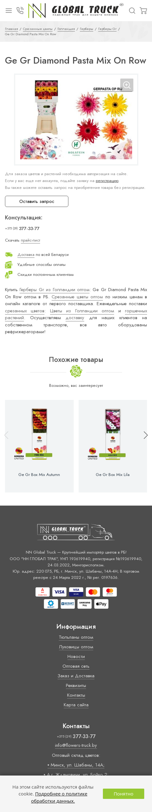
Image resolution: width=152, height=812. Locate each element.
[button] (143, 446)
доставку (75, 317)
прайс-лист (30, 240)
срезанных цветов (24, 310)
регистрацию (107, 181)
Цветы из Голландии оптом (82, 310)
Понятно (123, 793)
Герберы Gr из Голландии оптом (55, 289)
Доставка (26, 254)
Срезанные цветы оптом (77, 296)
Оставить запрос (36, 201)
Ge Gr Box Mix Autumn (39, 474)
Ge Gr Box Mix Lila (113, 474)
